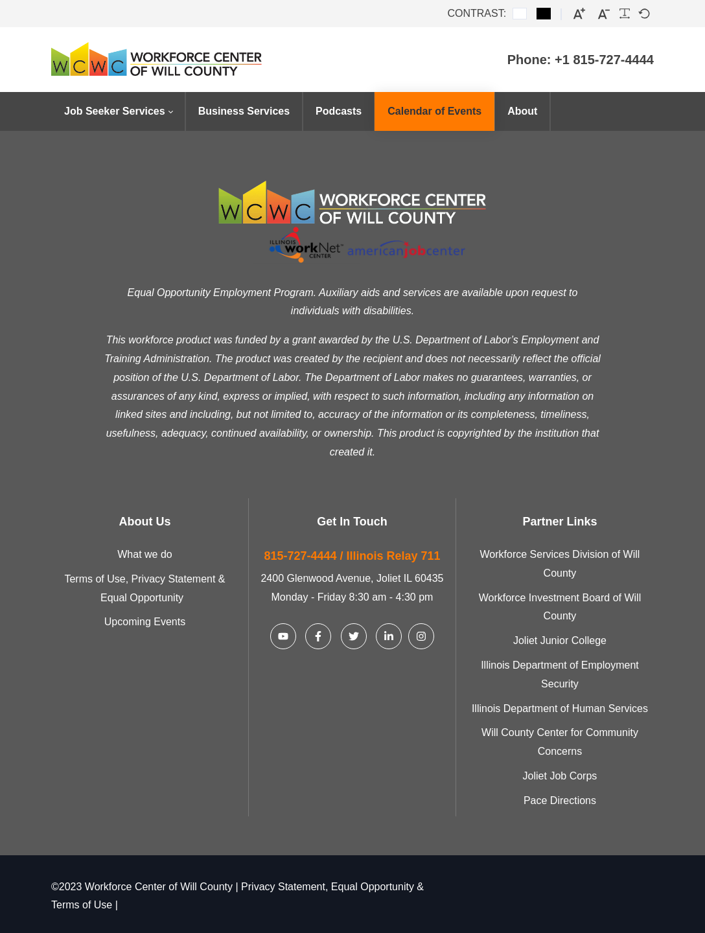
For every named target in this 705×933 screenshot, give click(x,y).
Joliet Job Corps (560, 774)
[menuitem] (118, 111)
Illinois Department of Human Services (560, 706)
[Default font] (644, 13)
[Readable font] (624, 13)
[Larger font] (579, 14)
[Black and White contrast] (544, 13)
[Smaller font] (604, 14)
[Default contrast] (520, 13)
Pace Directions (560, 798)
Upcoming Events (144, 620)
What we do (144, 553)
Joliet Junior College (560, 639)
